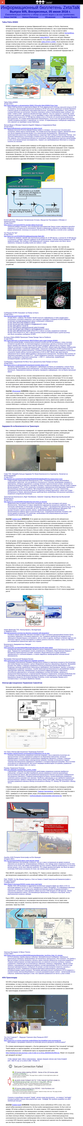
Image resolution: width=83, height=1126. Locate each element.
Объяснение (16, 391)
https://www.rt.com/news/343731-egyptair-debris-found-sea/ (23, 225)
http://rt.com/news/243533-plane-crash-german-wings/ (21, 860)
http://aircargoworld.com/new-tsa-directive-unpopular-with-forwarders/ (26, 633)
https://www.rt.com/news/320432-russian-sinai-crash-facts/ (23, 884)
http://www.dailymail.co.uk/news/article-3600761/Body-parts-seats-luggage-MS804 (31, 340)
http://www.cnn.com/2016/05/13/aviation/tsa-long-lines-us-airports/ (25, 502)
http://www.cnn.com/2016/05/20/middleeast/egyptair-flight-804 (24, 236)
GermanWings (69, 33)
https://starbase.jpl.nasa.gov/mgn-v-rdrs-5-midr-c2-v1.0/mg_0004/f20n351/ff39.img (32, 1053)
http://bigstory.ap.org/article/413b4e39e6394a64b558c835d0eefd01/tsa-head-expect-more (33, 479)
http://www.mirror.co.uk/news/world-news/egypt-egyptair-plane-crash (26, 365)
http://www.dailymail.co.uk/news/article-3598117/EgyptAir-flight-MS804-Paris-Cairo (31, 105)
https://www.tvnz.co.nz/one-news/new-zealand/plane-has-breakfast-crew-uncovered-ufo (32, 1040)
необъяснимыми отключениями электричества (46, 796)
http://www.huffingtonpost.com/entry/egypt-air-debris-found (23, 128)
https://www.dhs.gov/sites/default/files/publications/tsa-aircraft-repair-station (28, 647)
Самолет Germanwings (45, 791)
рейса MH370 (44, 37)
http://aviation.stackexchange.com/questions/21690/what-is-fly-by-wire (27, 753)
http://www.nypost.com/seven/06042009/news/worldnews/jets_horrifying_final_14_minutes (33, 955)
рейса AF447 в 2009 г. (49, 42)
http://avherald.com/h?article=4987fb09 (16, 316)
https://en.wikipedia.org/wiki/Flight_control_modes (20, 769)
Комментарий (16, 519)
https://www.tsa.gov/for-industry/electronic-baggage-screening (24, 660)
